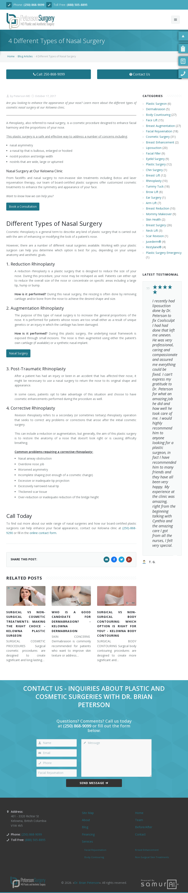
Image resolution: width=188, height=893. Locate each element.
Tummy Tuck (155, 186)
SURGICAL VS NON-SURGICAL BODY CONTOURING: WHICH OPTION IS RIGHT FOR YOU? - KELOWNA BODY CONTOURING (116, 623)
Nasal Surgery (18, 353)
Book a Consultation (23, 206)
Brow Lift (152, 192)
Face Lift (152, 120)
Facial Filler (153, 153)
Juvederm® (153, 242)
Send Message (94, 783)
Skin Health (153, 219)
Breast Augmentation (160, 126)
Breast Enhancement (160, 142)
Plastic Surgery (156, 164)
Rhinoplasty (154, 181)
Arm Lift (151, 203)
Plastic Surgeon (156, 104)
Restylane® (154, 247)
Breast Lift (153, 175)
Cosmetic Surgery (158, 137)
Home (11, 56)
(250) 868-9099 (34, 5)
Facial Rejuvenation (159, 131)
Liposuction (154, 148)
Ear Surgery (153, 197)
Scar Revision (155, 236)
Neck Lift (152, 231)
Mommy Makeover (159, 214)
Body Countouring (158, 115)
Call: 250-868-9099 (48, 74)
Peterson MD (21, 96)
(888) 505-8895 (77, 5)
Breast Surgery (156, 225)
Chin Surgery (154, 170)
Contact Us (139, 74)
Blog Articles (25, 56)
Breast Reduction (157, 208)
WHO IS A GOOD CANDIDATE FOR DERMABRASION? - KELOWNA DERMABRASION (71, 621)
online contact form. (43, 533)
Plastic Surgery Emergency (164, 253)
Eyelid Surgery (155, 159)
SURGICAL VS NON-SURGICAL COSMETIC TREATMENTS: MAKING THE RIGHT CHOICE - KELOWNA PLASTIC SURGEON (25, 623)
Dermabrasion (155, 109)
